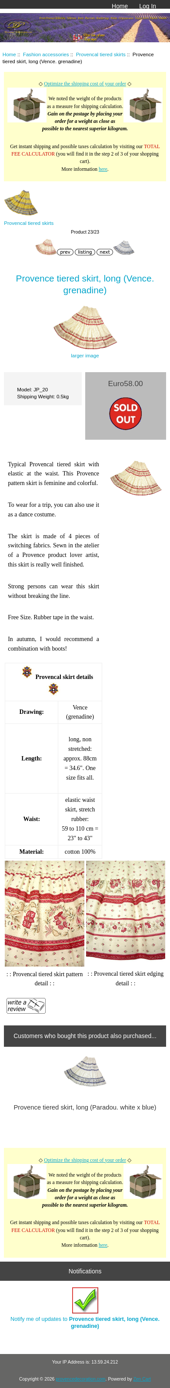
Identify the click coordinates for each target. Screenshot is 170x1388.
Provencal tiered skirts (101, 54)
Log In (147, 6)
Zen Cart (142, 1379)
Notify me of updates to (85, 1308)
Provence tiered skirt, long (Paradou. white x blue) (84, 1107)
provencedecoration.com (80, 1379)
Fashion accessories (46, 54)
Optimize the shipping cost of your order (85, 84)
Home (120, 6)
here (103, 169)
